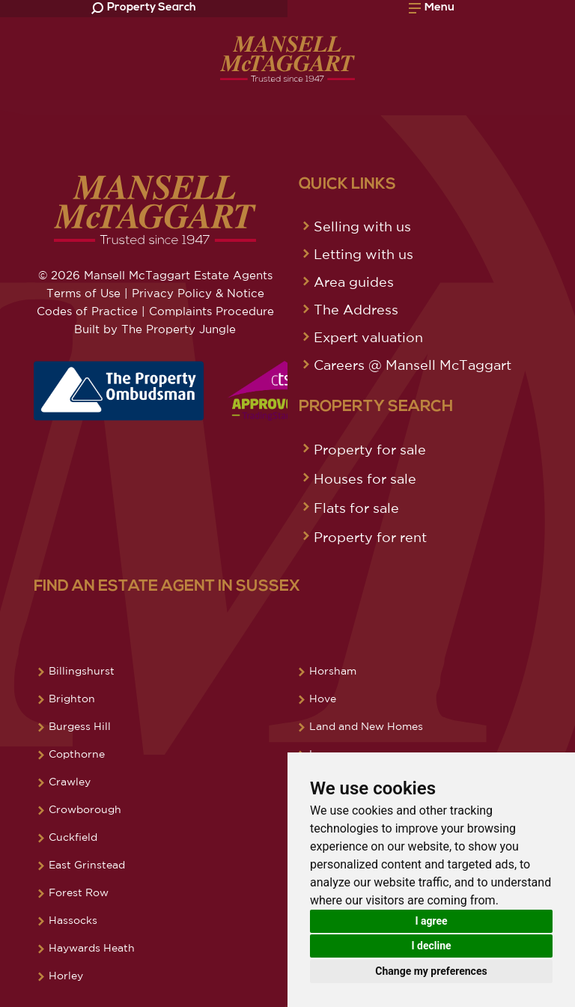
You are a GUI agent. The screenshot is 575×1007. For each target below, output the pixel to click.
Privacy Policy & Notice (198, 293)
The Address (356, 309)
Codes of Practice (87, 311)
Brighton (72, 699)
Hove (322, 699)
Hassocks (73, 920)
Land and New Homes (366, 726)
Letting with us (363, 253)
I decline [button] (431, 946)
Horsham (332, 671)
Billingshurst (82, 671)
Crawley (70, 782)
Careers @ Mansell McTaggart (412, 364)
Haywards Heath (92, 948)
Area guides (354, 281)
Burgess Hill (80, 726)
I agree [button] (431, 921)
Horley (66, 976)
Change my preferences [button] (431, 971)
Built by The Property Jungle (155, 329)
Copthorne (77, 754)
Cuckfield (73, 837)
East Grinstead (87, 865)
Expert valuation (368, 336)
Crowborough (85, 809)
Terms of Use (83, 293)
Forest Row (79, 892)
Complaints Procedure (211, 311)
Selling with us (362, 226)
